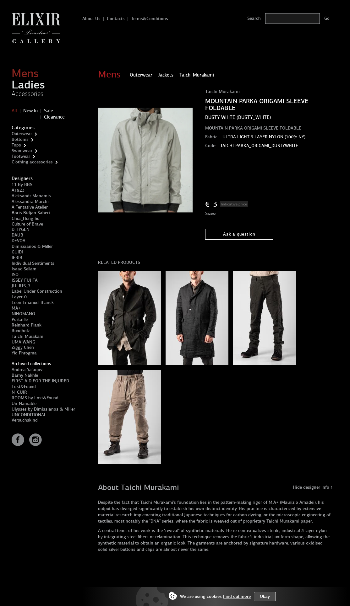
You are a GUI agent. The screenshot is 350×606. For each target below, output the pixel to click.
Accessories (27, 94)
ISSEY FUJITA (25, 280)
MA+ (16, 308)
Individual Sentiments (33, 263)
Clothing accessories (32, 162)
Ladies (28, 85)
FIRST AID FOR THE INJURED (40, 381)
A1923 (18, 190)
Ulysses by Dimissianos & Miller (43, 409)
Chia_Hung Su (25, 218)
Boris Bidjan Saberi (31, 212)
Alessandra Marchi (30, 201)
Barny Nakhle (25, 375)
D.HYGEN (21, 229)
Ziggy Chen (23, 347)
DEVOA (18, 240)
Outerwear (22, 133)
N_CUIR (19, 392)
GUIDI (17, 252)
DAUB (17, 235)
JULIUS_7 (21, 286)
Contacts (116, 18)
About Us (91, 18)
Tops (16, 145)
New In (30, 111)
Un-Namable (24, 403)
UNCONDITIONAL (29, 414)
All (14, 111)
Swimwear (22, 150)
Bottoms (20, 139)
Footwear (21, 156)
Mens (25, 73)
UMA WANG (23, 342)
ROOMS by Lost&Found (35, 398)
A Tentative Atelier (30, 207)
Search (254, 18)
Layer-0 (19, 297)
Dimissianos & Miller (32, 246)
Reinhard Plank (26, 325)
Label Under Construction (37, 291)
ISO (15, 274)
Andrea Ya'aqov (27, 369)
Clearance (54, 117)
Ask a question (239, 234)
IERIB (17, 257)
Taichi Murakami (28, 336)
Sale (48, 111)
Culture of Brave (27, 224)
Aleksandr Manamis (31, 196)
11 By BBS (22, 184)
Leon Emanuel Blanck (33, 302)
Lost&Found (24, 386)
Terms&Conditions (149, 18)
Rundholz (21, 330)
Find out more (237, 596)
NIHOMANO (23, 313)
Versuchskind (25, 420)
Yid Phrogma (24, 353)
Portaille (20, 319)
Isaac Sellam (24, 269)
